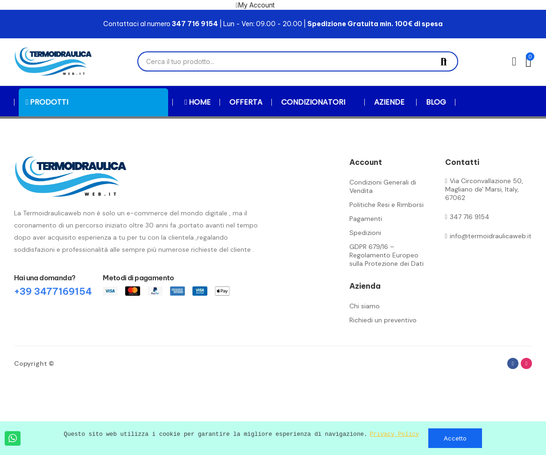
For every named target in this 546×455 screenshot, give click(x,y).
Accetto (455, 438)
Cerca (443, 61)
